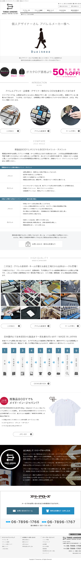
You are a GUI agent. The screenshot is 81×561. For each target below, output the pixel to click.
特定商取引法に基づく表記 (49, 551)
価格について (5, 546)
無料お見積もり (25, 539)
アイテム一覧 (5, 539)
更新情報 (45, 548)
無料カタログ (25, 542)
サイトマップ (46, 553)
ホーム (24, 14)
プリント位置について (7, 544)
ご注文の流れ (5, 548)
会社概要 (45, 544)
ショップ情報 (46, 539)
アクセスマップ (46, 542)
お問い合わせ (25, 544)
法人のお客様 (46, 546)
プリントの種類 (5, 542)
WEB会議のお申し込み (27, 546)
